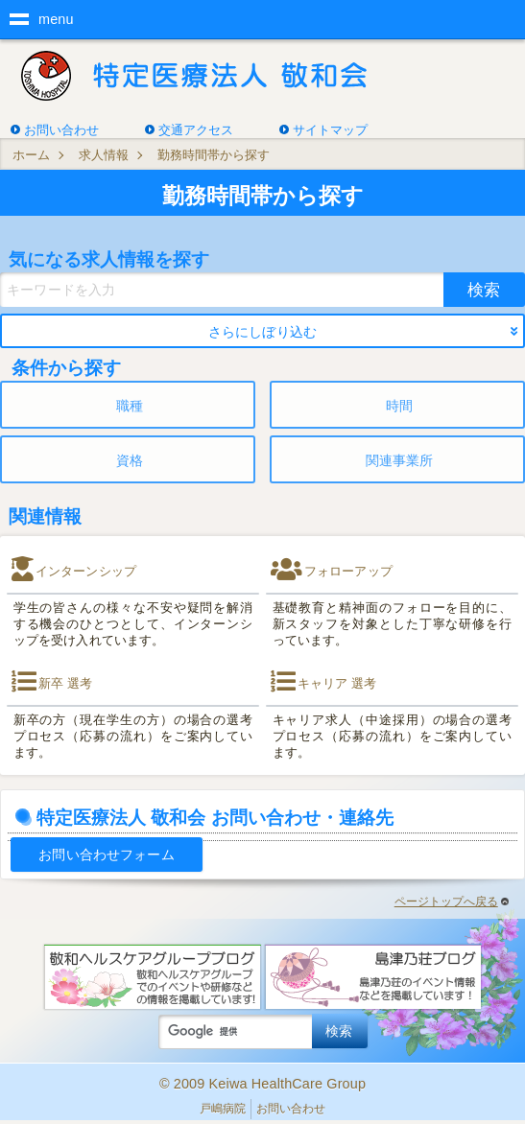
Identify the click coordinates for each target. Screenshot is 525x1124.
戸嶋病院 (223, 1108)
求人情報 (104, 155)
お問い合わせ (61, 130)
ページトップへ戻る (451, 901)
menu (56, 19)
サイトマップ (330, 130)
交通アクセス (195, 130)
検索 (483, 289)
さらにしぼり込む (262, 332)
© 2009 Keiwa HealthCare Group (262, 1083)
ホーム (31, 155)
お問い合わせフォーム (106, 854)
